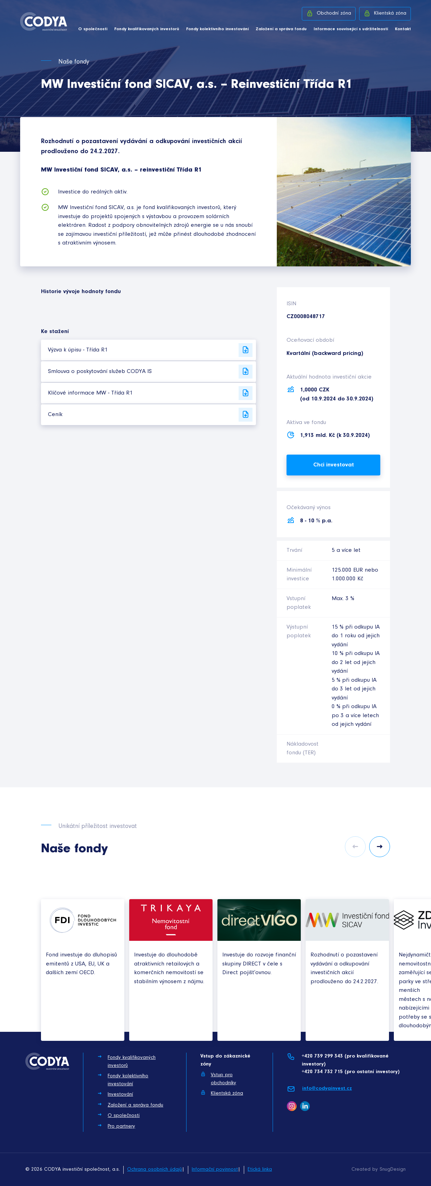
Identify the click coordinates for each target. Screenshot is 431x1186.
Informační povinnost (215, 1169)
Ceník (150, 415)
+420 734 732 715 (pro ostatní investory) (350, 1072)
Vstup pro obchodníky (218, 1078)
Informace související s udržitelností (351, 29)
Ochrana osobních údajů (154, 1169)
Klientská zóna (385, 13)
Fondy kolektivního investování (217, 29)
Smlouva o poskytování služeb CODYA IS (150, 372)
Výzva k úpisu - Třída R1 (150, 350)
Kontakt (403, 29)
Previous (355, 846)
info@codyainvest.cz (319, 1089)
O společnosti (92, 29)
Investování (115, 1094)
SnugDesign (393, 1169)
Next (379, 846)
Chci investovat (333, 465)
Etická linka (260, 1169)
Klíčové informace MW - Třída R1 (150, 393)
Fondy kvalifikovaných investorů (146, 29)
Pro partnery (116, 1126)
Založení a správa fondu (281, 29)
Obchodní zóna (328, 13)
